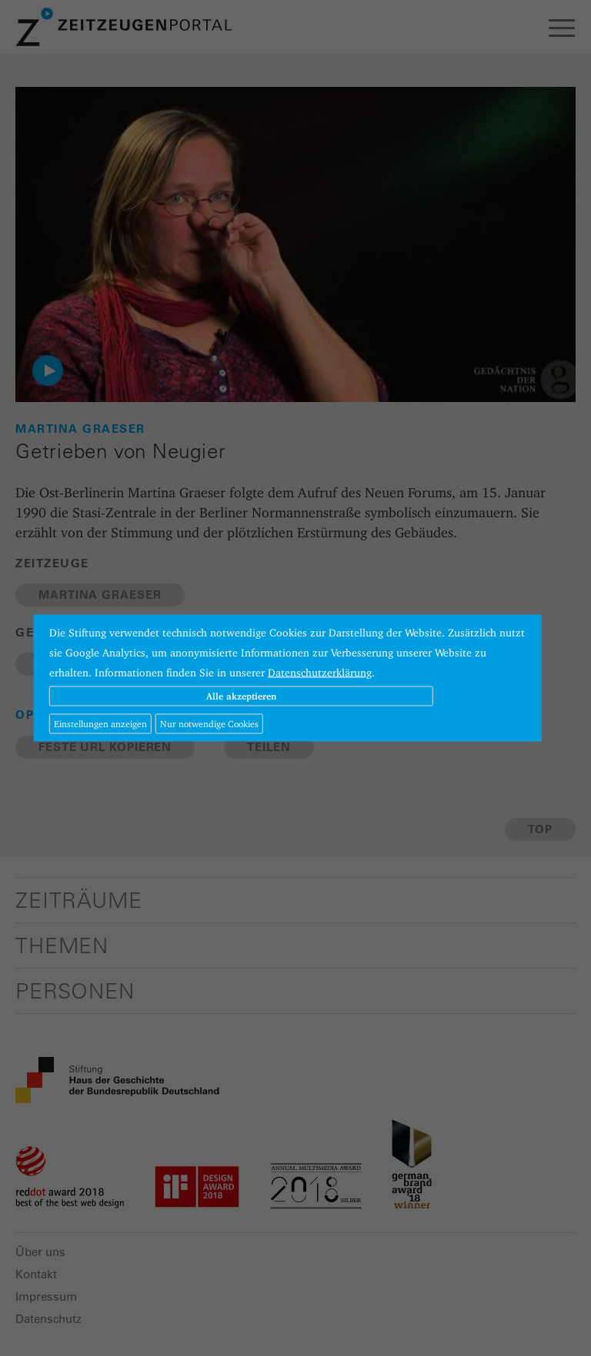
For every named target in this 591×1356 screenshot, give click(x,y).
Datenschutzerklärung (320, 672)
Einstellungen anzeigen (100, 724)
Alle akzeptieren (241, 696)
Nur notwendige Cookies (209, 724)
